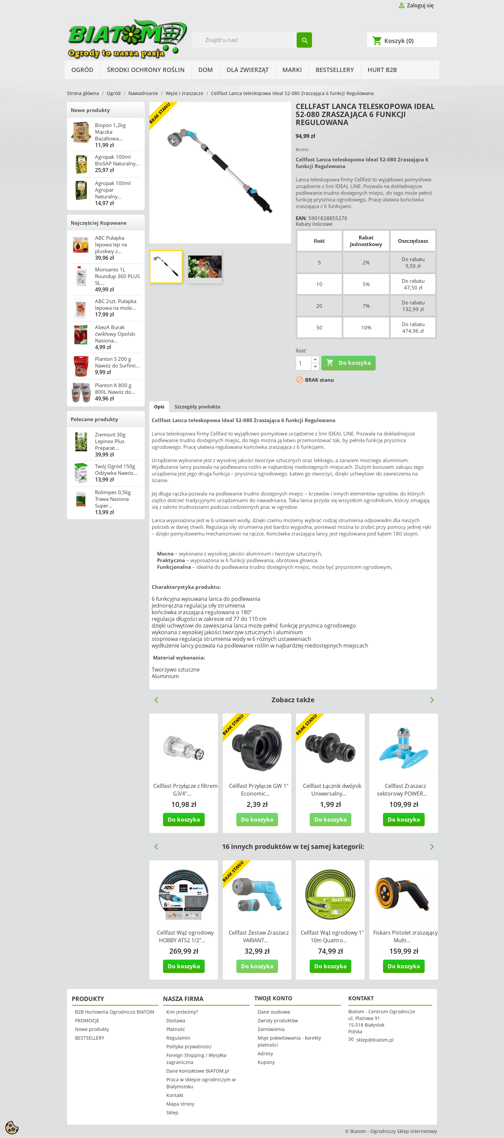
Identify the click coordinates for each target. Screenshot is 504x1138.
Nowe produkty (90, 110)
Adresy (265, 1053)
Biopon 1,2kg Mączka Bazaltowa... (110, 132)
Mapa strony (180, 1104)
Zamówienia (271, 1029)
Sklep (172, 1112)
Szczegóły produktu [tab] (197, 406)
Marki (292, 70)
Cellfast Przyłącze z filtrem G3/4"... (185, 789)
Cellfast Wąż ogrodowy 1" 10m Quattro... (332, 936)
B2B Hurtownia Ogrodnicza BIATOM (114, 1012)
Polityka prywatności (189, 1046)
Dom (205, 70)
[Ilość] (304, 363)
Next (429, 697)
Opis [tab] (159, 406)
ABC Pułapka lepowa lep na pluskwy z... (111, 244)
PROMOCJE (87, 1020)
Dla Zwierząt (248, 70)
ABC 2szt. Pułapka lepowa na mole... (115, 304)
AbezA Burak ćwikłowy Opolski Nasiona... (115, 334)
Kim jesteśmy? (182, 1012)
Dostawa (175, 1020)
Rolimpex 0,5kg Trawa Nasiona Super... (113, 499)
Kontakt (174, 1095)
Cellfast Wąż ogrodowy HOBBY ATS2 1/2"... (185, 936)
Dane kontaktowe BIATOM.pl (197, 1071)
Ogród (82, 70)
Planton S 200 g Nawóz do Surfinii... (117, 362)
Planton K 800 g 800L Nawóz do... (115, 388)
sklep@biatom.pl (375, 1040)
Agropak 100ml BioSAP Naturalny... (117, 160)
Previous (153, 697)
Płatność (175, 1029)
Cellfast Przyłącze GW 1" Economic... (258, 789)
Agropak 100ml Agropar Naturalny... (113, 190)
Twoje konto (273, 998)
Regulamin (178, 1038)
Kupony (266, 1062)
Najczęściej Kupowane (99, 222)
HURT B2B (382, 70)
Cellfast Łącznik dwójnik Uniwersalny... (332, 789)
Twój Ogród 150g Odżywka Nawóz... (116, 469)
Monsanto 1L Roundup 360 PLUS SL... (117, 276)
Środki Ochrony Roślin (146, 70)
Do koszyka (348, 362)
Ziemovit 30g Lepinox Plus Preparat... (110, 441)
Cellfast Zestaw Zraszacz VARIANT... (259, 936)
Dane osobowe (274, 1012)
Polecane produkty (94, 419)
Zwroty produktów (278, 1020)
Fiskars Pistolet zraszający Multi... (405, 936)
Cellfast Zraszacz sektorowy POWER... (402, 789)
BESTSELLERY (335, 70)
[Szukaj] (252, 40)
